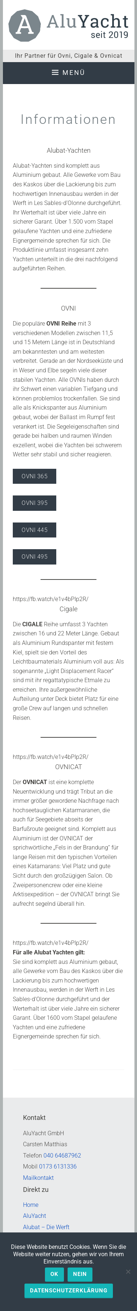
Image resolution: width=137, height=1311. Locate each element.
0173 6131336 (58, 1166)
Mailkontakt (38, 1177)
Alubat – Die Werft (46, 1227)
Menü (73, 72)
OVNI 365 (34, 476)
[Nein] (128, 1271)
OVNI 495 (34, 556)
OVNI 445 (34, 530)
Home (30, 1204)
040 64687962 (62, 1155)
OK (54, 1274)
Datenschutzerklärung (68, 1290)
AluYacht (34, 1215)
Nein (80, 1274)
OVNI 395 (34, 502)
